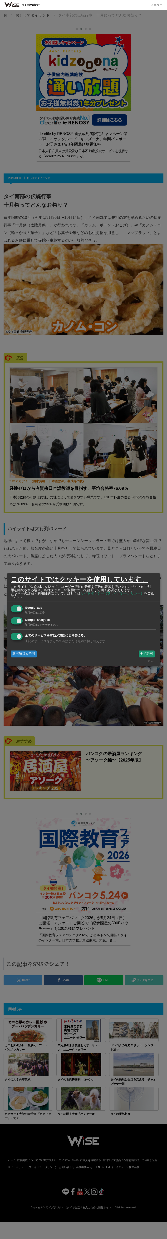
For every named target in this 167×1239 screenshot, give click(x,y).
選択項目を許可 (23, 654)
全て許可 (146, 654)
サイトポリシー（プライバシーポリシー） (112, 593)
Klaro (151, 661)
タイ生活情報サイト (32, 5)
